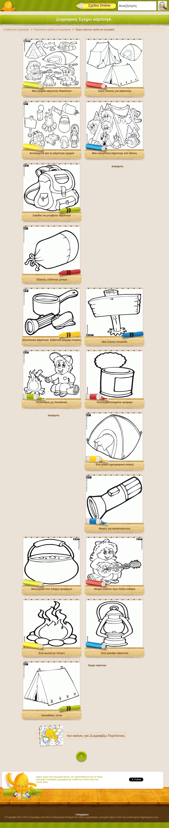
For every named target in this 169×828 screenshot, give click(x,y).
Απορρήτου (82, 814)
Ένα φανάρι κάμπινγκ (114, 653)
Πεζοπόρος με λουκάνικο (51, 402)
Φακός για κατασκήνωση (114, 528)
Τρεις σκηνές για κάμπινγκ (114, 90)
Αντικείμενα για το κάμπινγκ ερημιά (51, 153)
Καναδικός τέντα (51, 715)
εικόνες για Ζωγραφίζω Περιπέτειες (99, 736)
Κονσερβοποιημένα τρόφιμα (115, 402)
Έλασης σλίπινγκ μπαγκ (51, 279)
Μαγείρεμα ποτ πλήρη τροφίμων (51, 588)
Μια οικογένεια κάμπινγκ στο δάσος (114, 153)
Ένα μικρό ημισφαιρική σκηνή (114, 464)
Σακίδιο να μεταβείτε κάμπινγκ (52, 215)
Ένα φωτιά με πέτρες (51, 653)
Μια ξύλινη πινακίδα (114, 341)
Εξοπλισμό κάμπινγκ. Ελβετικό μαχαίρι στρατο (51, 339)
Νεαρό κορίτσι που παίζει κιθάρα (114, 588)
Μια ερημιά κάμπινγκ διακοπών (52, 90)
